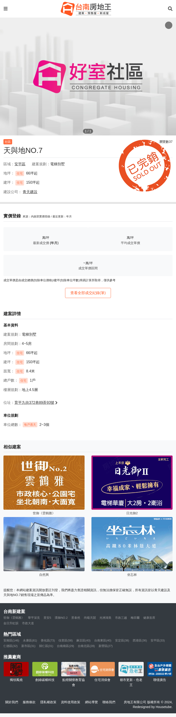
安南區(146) (11, 640)
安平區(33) (158, 640)
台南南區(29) (65, 646)
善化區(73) (48, 640)
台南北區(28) (86, 646)
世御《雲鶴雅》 (13, 617)
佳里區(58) (65, 640)
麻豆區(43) (83, 640)
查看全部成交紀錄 (88, 293)
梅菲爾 (135, 617)
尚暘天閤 (90, 617)
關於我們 (11, 702)
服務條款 (29, 702)
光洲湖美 (105, 617)
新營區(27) (106, 646)
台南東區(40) (102, 640)
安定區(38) (122, 640)
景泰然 (75, 617)
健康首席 (149, 617)
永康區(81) (30, 640)
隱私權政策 (48, 702)
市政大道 (28, 623)
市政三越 (121, 617)
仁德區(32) (10, 646)
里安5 (47, 617)
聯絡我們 (108, 702)
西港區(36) (140, 640)
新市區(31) (28, 646)
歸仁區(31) (46, 646)
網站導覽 (91, 702)
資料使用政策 (70, 702)
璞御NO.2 (61, 617)
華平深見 (34, 617)
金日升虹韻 (10, 623)
